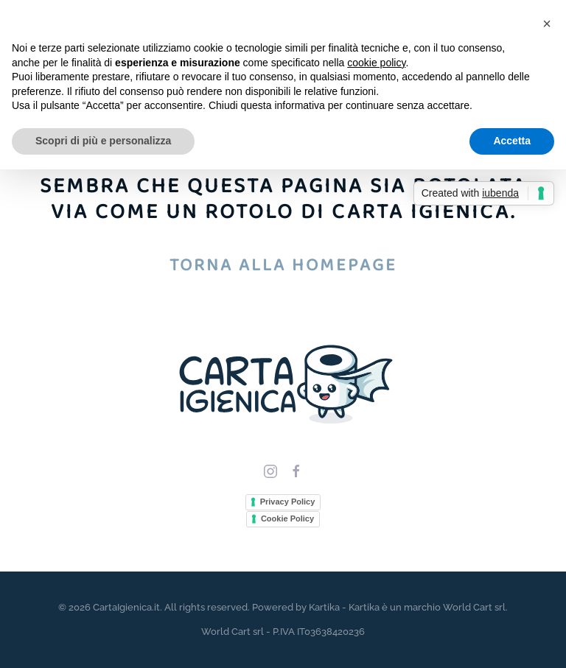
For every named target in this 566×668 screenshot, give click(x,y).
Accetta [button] (512, 141)
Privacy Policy (287, 501)
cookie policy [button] (376, 62)
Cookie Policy (287, 518)
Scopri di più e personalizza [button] (103, 141)
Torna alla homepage (283, 265)
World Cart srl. (475, 607)
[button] (547, 23)
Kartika (324, 607)
